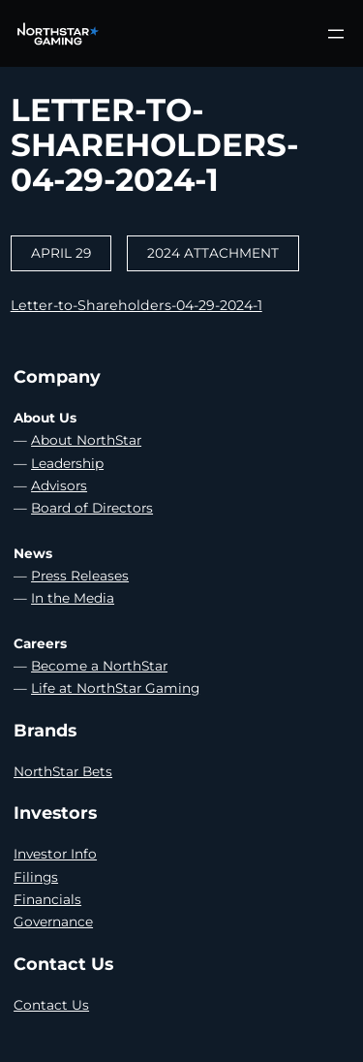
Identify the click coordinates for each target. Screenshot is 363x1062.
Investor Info (55, 853)
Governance (53, 921)
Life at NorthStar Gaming (115, 688)
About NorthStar (86, 440)
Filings (36, 877)
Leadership (67, 463)
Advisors (59, 485)
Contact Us (51, 1005)
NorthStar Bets (63, 771)
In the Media (72, 598)
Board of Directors (92, 507)
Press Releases (80, 575)
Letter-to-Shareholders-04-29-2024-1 (136, 305)
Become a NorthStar (99, 665)
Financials (47, 899)
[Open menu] (336, 34)
